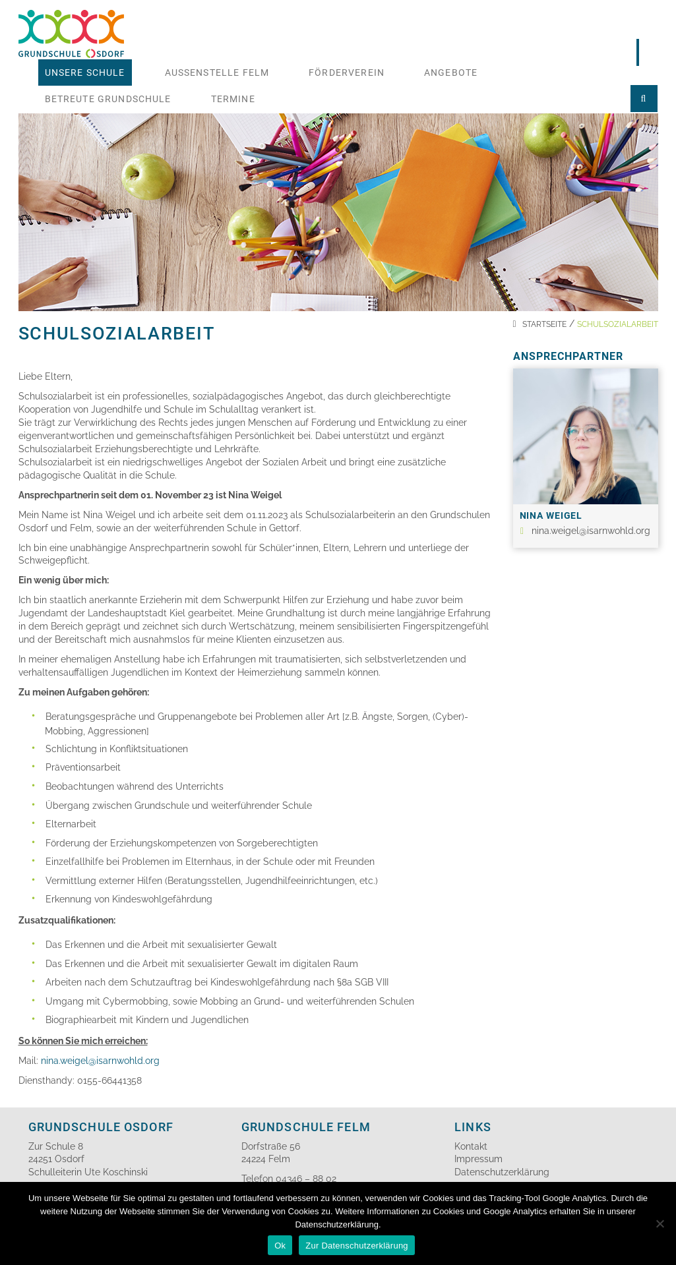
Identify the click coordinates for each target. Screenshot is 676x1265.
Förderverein (346, 72)
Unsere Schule (85, 72)
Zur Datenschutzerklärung (356, 1245)
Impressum (478, 1159)
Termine (233, 99)
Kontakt (470, 1146)
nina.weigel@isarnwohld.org (100, 1060)
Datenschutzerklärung (501, 1172)
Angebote (450, 72)
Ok (280, 1245)
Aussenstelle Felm (217, 72)
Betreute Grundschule (108, 99)
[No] (659, 1223)
